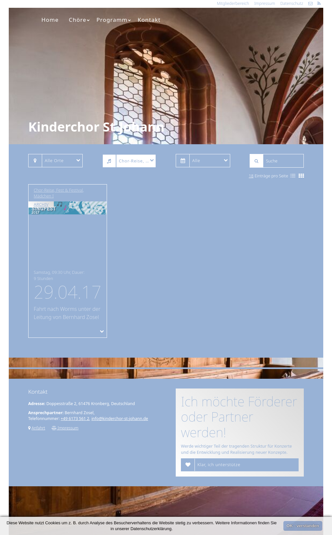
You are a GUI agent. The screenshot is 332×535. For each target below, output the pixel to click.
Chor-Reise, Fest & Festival (58, 190)
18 (251, 176)
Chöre (79, 19)
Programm (114, 19)
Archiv (41, 204)
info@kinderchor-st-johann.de (119, 418)
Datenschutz (291, 3)
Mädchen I (43, 196)
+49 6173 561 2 (75, 418)
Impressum (264, 3)
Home (50, 19)
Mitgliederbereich (233, 3)
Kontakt (149, 19)
